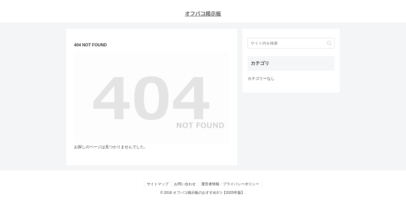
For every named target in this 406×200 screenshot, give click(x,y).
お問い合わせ (185, 184)
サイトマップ (158, 184)
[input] (291, 43)
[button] (329, 43)
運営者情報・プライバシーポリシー (230, 184)
